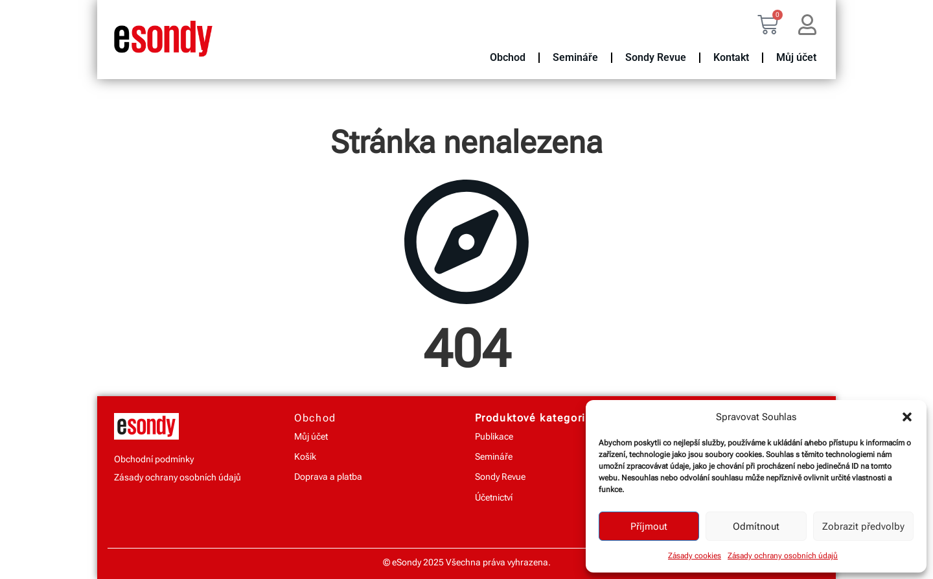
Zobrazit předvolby (863, 526)
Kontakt (731, 57)
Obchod (507, 57)
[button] (907, 416)
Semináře (575, 57)
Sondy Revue (655, 57)
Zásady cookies (694, 555)
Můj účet (796, 57)
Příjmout (648, 526)
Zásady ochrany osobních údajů (783, 555)
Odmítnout (756, 526)
